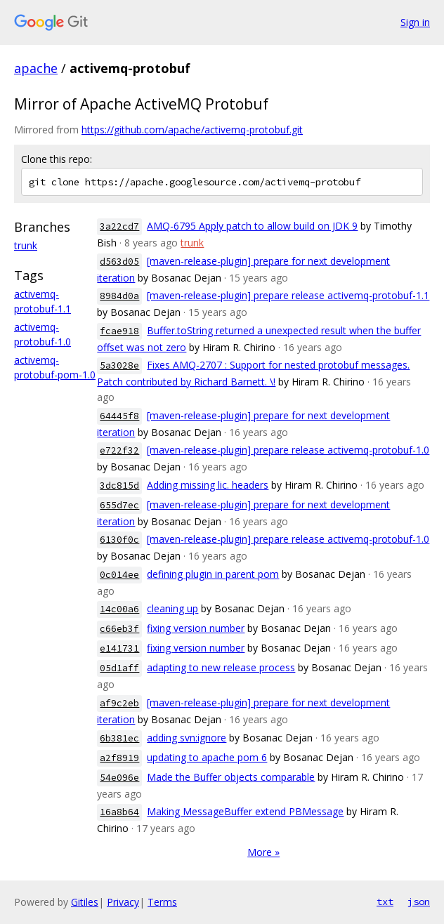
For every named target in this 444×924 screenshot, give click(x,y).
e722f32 (119, 450)
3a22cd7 (119, 226)
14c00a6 (119, 609)
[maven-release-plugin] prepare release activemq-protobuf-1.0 (288, 449)
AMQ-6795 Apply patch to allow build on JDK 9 (252, 225)
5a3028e (119, 365)
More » (263, 852)
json (418, 901)
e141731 (119, 648)
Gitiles (84, 902)
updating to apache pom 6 (207, 757)
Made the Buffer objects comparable (231, 777)
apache (36, 68)
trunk (25, 245)
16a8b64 (119, 812)
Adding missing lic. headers (207, 484)
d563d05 (119, 262)
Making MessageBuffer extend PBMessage (245, 811)
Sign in (415, 22)
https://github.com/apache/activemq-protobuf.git (192, 129)
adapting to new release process (221, 667)
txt (385, 901)
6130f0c (119, 540)
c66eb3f (119, 629)
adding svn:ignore (186, 737)
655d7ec (119, 505)
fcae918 (119, 331)
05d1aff (119, 668)
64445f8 (119, 416)
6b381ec (119, 738)
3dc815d (119, 485)
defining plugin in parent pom (213, 574)
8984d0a (119, 296)
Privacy (123, 902)
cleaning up (172, 608)
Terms (162, 902)
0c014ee (119, 575)
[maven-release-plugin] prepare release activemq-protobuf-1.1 (288, 295)
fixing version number (195, 628)
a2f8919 (119, 758)
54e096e (119, 778)
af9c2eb (119, 703)
